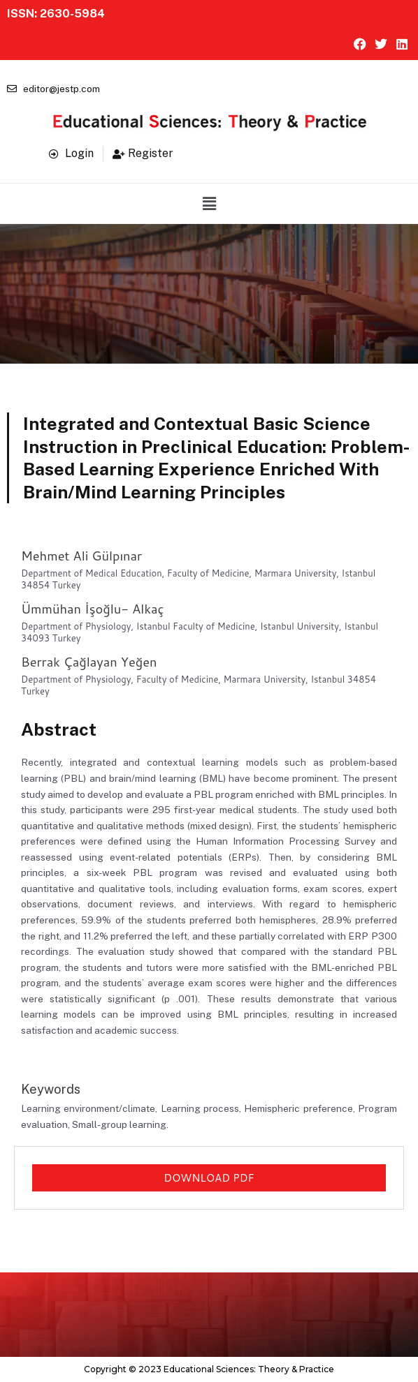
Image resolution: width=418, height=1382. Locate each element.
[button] (209, 203)
